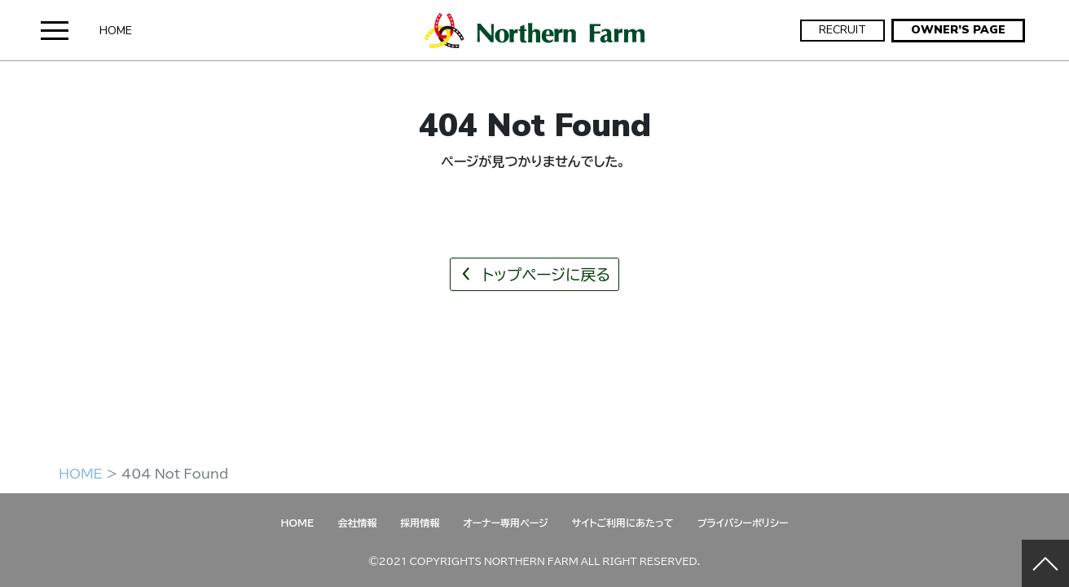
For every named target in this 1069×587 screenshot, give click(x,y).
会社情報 (356, 522)
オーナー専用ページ (505, 522)
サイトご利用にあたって (623, 522)
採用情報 (419, 522)
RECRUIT (842, 30)
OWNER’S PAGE (958, 30)
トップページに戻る (534, 274)
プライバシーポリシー (743, 522)
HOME (115, 30)
